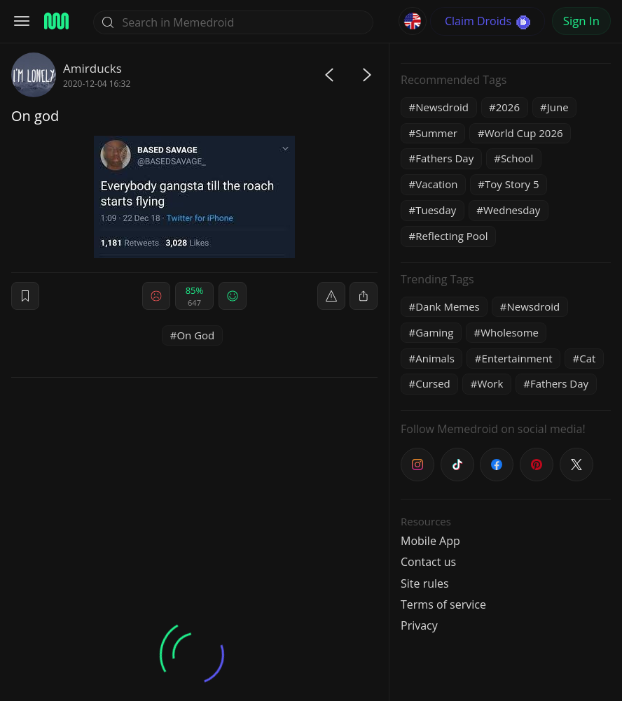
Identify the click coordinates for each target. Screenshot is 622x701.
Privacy (419, 625)
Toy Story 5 (512, 184)
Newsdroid (442, 107)
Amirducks (92, 68)
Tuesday (435, 210)
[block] (364, 296)
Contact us (428, 561)
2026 (508, 107)
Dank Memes (447, 306)
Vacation (436, 184)
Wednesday (511, 210)
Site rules (425, 583)
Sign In (581, 21)
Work (490, 383)
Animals (435, 358)
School (517, 158)
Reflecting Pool (451, 236)
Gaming (434, 332)
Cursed (432, 383)
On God (195, 335)
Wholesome (510, 332)
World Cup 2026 (524, 133)
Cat (587, 358)
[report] (331, 296)
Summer (436, 133)
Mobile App (430, 540)
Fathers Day (444, 158)
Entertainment (517, 358)
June (558, 107)
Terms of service (443, 604)
